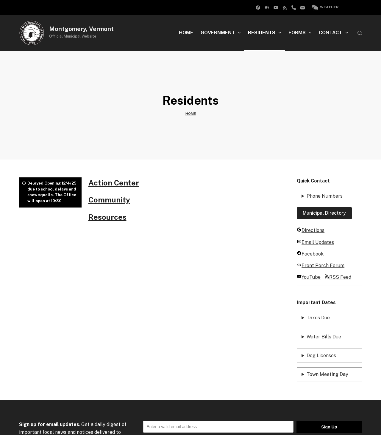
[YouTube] (276, 7)
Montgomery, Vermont (81, 28)
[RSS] (284, 7)
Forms (301, 32)
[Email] (302, 7)
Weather (325, 7)
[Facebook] (267, 7)
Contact (334, 32)
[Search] (359, 33)
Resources (107, 217)
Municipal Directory (324, 213)
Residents (265, 32)
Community (109, 199)
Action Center (113, 182)
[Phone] (293, 7)
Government (222, 32)
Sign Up (329, 427)
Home (186, 32)
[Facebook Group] (258, 7)
